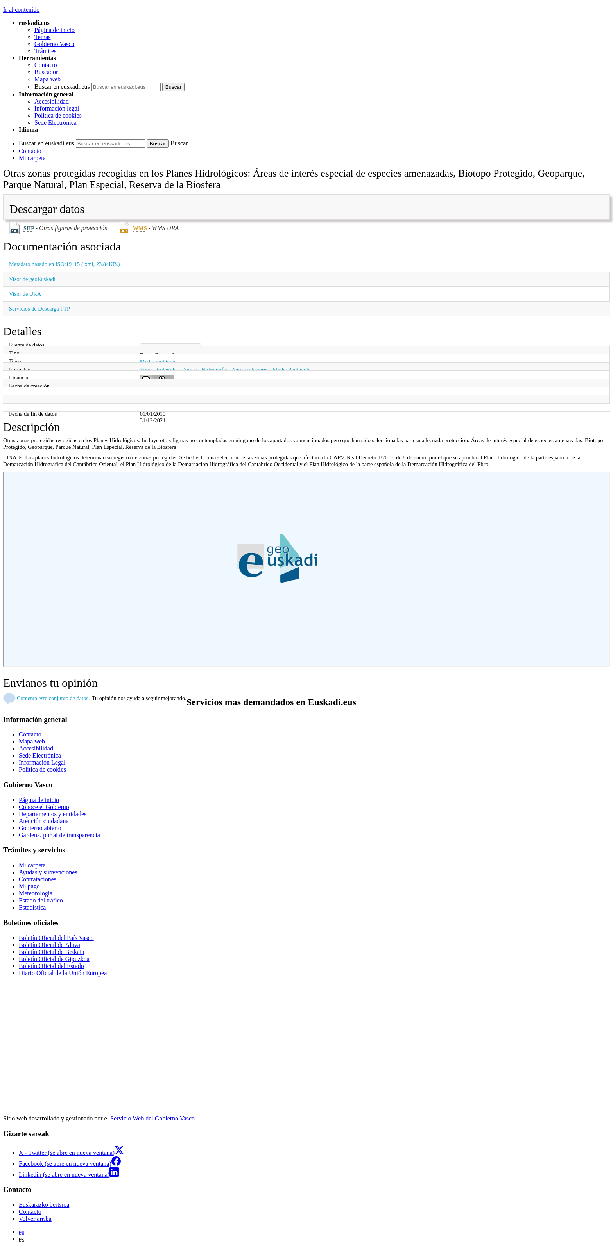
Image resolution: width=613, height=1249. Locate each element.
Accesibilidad (51, 101)
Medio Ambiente (291, 369)
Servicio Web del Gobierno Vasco (152, 1118)
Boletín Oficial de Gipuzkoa (54, 959)
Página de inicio (54, 30)
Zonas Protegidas (159, 369)
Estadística (32, 907)
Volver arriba (35, 1218)
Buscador (46, 72)
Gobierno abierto (40, 828)
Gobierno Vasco (54, 44)
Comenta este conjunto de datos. (53, 698)
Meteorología (35, 893)
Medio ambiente (158, 362)
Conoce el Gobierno (44, 807)
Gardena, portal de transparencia (59, 835)
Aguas (190, 369)
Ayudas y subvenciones (48, 872)
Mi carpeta (32, 158)
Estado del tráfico (41, 900)
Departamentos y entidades (52, 814)
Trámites (45, 51)
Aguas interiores (250, 369)
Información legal (56, 108)
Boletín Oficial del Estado (51, 966)
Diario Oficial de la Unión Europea (63, 973)
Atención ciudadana (44, 821)
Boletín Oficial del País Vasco (56, 938)
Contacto (45, 65)
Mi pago (29, 886)
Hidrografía (214, 369)
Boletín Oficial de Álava (49, 945)
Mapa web (47, 79)
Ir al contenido (21, 9)
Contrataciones (37, 879)
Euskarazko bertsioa (44, 1204)
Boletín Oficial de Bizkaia (51, 952)
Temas (42, 37)
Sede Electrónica (55, 122)
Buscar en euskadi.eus (62, 86)
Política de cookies (58, 115)
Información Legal (42, 762)
